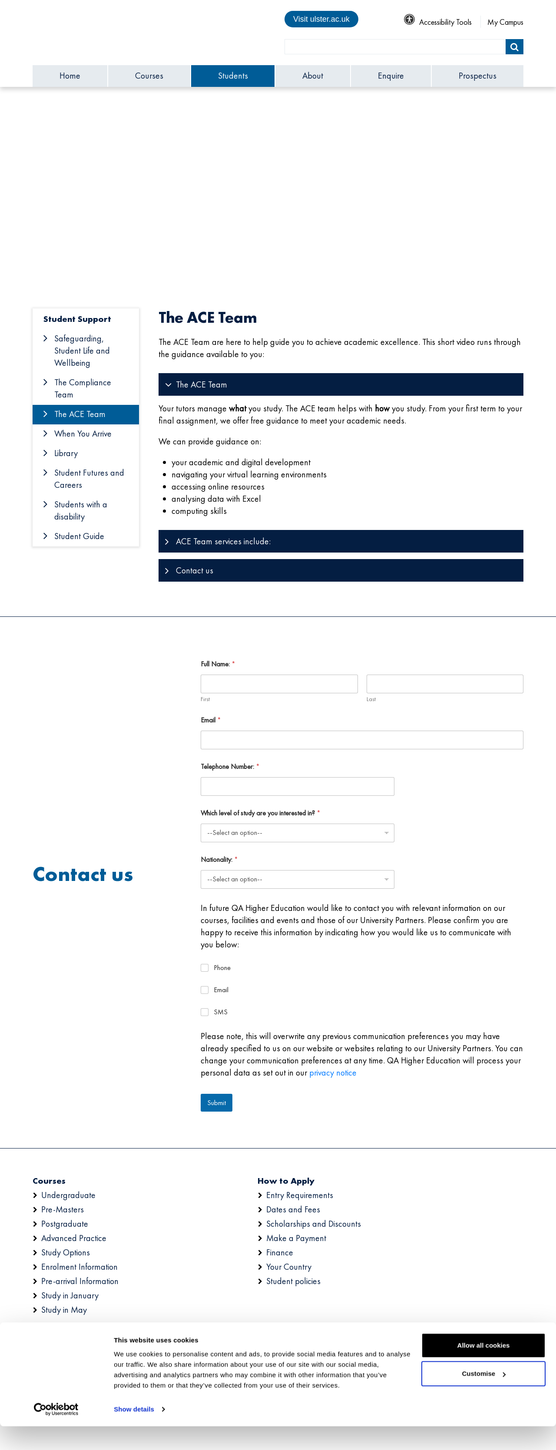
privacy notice (333, 1072)
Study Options (65, 1252)
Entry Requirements (299, 1195)
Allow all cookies (483, 1369)
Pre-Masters (62, 1209)
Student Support (77, 318)
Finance (279, 1252)
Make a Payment (296, 1238)
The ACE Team (80, 414)
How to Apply (286, 1180)
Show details (134, 1433)
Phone (222, 967)
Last (370, 699)
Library (66, 453)
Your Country (288, 1266)
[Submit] (514, 46)
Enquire (391, 75)
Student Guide (79, 536)
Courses (149, 75)
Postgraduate (64, 1223)
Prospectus (477, 75)
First (205, 699)
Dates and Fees (293, 1209)
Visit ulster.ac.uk (321, 19)
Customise (484, 1397)
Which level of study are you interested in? (261, 813)
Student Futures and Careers (89, 478)
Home (70, 75)
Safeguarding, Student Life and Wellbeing (82, 350)
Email (211, 720)
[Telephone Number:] (297, 786)
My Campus (505, 22)
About (312, 75)
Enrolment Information (79, 1266)
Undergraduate (68, 1195)
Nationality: (219, 859)
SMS (221, 1012)
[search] (395, 46)
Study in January (70, 1295)
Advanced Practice (73, 1238)
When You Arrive (83, 433)
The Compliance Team (82, 388)
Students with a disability (80, 510)
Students (233, 75)
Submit (216, 1102)
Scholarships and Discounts (313, 1223)
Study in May (64, 1309)
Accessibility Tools (438, 22)
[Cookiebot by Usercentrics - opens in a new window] (56, 1433)
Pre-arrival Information (80, 1281)
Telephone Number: (230, 766)
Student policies (293, 1281)
